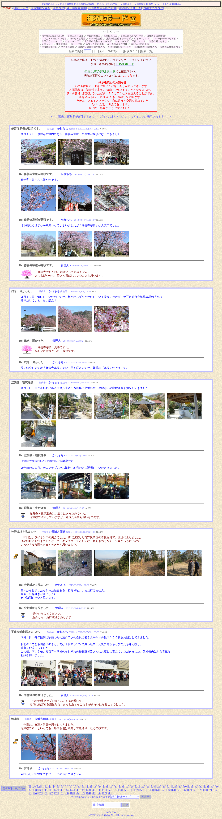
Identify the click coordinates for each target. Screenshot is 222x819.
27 (169, 786)
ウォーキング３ (142, 38)
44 (67, 790)
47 (83, 790)
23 (148, 786)
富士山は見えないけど (132, 35)
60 (152, 790)
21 (137, 786)
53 (115, 790)
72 (216, 790)
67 (189, 790)
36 (217, 786)
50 (99, 790)
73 (30, 793)
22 (142, 786)
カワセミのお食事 (95, 44)
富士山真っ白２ (75, 35)
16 (110, 786)
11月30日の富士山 (140, 44)
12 (89, 786)
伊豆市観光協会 (40, 8)
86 (99, 793)
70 (205, 790)
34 (206, 786)
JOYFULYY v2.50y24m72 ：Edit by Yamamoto (111, 815)
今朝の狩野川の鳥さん (145, 47)
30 (185, 786)
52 (109, 790)
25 (158, 786)
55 (125, 790)
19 (126, 786)
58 (141, 790)
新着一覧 (146, 51)
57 (136, 790)
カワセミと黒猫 (78, 38)
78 (56, 793)
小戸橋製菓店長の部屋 (102, 8)
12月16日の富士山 (156, 35)
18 (121, 786)
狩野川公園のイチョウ (119, 47)
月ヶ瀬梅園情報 (76, 8)
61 (157, 790)
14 (100, 786)
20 (132, 786)
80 (67, 793)
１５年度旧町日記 (172, 4)
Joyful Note (111, 812)
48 (88, 790)
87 (104, 793)
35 (212, 786)
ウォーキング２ (73, 41)
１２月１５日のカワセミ (54, 38)
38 (35, 790)
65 (179, 790)
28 (174, 786)
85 (93, 793)
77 (51, 793)
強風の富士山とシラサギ (118, 38)
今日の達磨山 (93, 35)
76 (46, 793)
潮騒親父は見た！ (130, 8)
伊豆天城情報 (67, 4)
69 (200, 790)
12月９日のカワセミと (164, 38)
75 (40, 793)
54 (120, 790)
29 (180, 786)
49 (93, 790)
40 (46, 790)
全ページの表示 (109, 51)
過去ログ (58, 8)
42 (56, 790)
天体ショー (47, 44)
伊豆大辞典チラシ (50, 4)
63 (168, 790)
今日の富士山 (96, 38)
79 (62, 793)
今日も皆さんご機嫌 (117, 44)
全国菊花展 (126, 4)
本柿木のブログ (153, 8)
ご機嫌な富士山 (49, 47)
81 (72, 793)
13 (94, 786)
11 (84, 786)
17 (116, 786)
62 (163, 790)
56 (131, 790)
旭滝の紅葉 (61, 44)
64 (173, 790)
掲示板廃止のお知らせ (53, 35)
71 (210, 790)
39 (40, 790)
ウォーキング (122, 41)
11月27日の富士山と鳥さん (91, 47)
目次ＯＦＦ (131, 51)
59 (147, 790)
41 (51, 790)
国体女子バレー (154, 4)
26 (164, 786)
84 (88, 793)
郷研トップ (21, 8)
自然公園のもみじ (158, 41)
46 (77, 790)
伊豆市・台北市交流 (107, 4)
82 (77, 793)
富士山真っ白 (110, 35)
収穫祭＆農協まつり (170, 47)
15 (105, 786)
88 (109, 793)
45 (72, 790)
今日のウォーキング (52, 41)
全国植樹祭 (140, 4)
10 (79, 786)
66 (184, 790)
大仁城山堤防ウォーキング (98, 41)
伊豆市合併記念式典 (84, 4)
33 (201, 786)
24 (153, 786)
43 (62, 790)
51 (104, 790)
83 (83, 793)
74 (35, 793)
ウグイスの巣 (67, 47)
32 (196, 786)
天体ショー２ (138, 41)
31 (190, 786)
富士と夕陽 (76, 44)
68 (194, 790)
